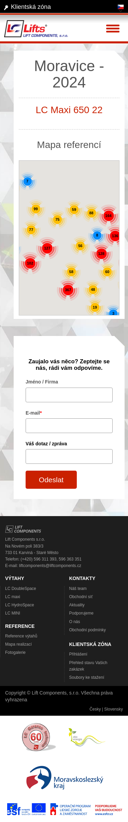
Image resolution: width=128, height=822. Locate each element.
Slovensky (113, 709)
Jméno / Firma (42, 382)
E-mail (34, 413)
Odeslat (51, 480)
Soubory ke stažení (86, 677)
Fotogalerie (15, 652)
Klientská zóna (31, 6)
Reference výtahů (21, 636)
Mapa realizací (18, 644)
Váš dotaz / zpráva (46, 443)
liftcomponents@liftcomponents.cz (50, 565)
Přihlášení (78, 654)
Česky (95, 709)
